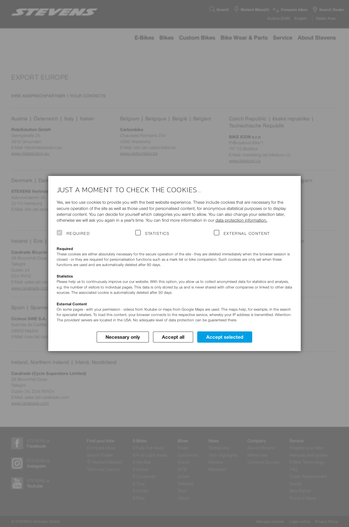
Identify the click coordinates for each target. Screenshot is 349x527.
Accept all (173, 337)
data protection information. (241, 220)
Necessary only (122, 337)
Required (78, 233)
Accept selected (224, 337)
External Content (247, 233)
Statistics (157, 233)
